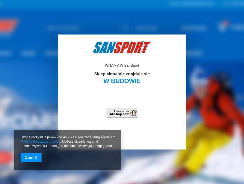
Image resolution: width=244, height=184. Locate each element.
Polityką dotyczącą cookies (40, 141)
